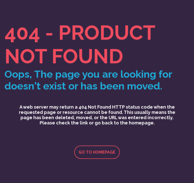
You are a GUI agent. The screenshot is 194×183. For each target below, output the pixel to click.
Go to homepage (97, 152)
